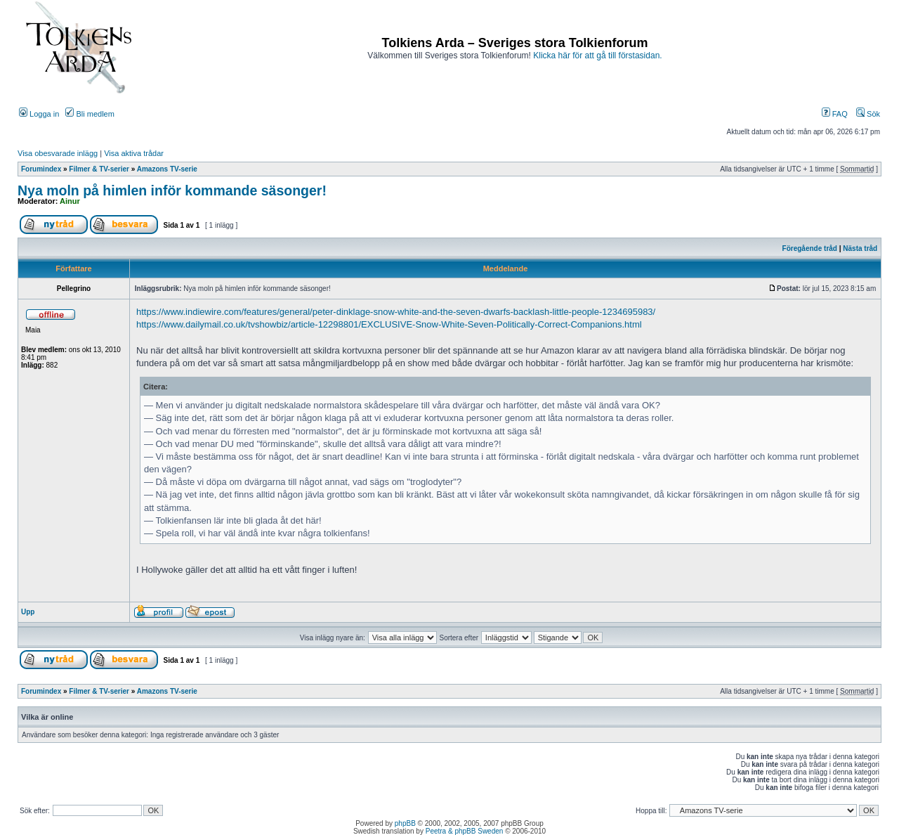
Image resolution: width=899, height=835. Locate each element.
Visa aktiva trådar (134, 153)
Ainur (70, 201)
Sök (868, 114)
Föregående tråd (809, 248)
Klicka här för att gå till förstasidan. (597, 55)
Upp (27, 612)
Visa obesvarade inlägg (58, 153)
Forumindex (41, 169)
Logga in (39, 114)
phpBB (405, 823)
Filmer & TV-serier (99, 169)
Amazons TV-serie (167, 169)
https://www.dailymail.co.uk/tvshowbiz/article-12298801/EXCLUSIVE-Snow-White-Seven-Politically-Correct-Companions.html (389, 324)
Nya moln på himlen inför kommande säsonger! (172, 190)
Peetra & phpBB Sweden (465, 831)
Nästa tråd (860, 248)
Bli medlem (89, 114)
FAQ (835, 114)
